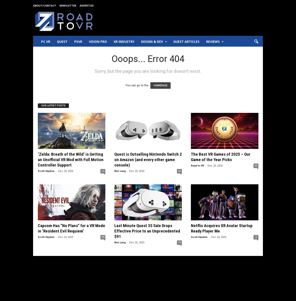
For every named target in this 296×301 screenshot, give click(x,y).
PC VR (45, 41)
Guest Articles (186, 41)
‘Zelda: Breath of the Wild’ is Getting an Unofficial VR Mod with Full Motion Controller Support (71, 160)
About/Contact (44, 5)
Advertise (87, 5)
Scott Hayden (46, 171)
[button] (256, 42)
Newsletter (67, 5)
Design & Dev (154, 42)
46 (256, 165)
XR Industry (124, 41)
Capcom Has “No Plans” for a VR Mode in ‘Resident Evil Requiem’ (71, 228)
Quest (62, 41)
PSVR (78, 41)
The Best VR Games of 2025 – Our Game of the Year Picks (221, 157)
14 (103, 171)
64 (179, 171)
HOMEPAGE (160, 85)
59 (103, 237)
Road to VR (197, 165)
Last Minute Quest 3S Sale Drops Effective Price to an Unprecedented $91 (147, 231)
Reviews (215, 42)
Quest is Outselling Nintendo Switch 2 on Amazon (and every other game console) (148, 160)
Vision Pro (98, 41)
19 (179, 242)
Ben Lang (120, 171)
